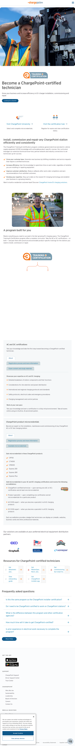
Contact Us (8, 704)
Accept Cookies (18, 733)
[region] (18, 729)
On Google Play (12, 664)
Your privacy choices (18, 738)
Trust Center (9, 681)
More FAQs (9, 639)
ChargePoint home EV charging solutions (53, 182)
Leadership (9, 696)
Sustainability (9, 693)
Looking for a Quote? (10, 100)
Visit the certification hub (54, 124)
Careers (7, 701)
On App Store (11, 660)
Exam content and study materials (20, 369)
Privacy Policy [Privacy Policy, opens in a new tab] (23, 729)
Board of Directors (11, 699)
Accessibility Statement (49, 742)
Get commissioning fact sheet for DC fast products (59, 569)
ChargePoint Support (12, 675)
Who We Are (9, 690)
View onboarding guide (13, 579)
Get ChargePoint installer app (35, 579)
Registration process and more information (23, 363)
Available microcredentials (17, 446)
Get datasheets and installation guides (12, 569)
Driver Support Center (12, 678)
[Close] (33, 717)
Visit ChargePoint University (18, 124)
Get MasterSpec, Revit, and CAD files (35, 569)
